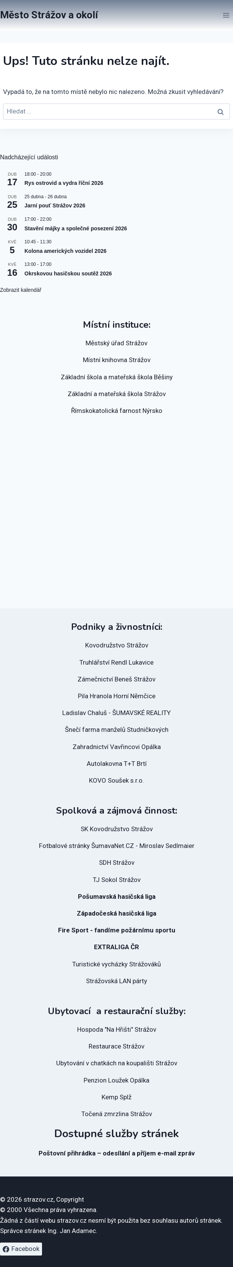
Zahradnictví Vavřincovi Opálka (117, 747)
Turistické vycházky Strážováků (116, 964)
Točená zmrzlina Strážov (116, 1114)
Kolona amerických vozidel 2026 (65, 251)
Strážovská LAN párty (116, 981)
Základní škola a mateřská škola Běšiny (117, 377)
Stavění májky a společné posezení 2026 (75, 228)
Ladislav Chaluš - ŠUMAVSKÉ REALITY (116, 713)
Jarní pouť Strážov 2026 (54, 205)
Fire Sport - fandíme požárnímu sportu (116, 930)
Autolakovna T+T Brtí (117, 763)
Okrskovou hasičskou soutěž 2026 (68, 273)
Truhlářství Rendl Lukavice (116, 662)
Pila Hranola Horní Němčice (116, 696)
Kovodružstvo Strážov (116, 645)
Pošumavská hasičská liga (116, 896)
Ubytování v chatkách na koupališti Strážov (116, 1063)
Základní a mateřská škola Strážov (117, 394)
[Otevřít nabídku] (226, 15)
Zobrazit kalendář (20, 290)
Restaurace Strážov (116, 1046)
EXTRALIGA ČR (116, 947)
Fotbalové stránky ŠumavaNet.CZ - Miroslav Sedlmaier (116, 846)
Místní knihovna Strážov (116, 360)
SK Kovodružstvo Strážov (117, 829)
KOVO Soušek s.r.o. (116, 780)
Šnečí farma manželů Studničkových (116, 729)
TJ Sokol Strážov (117, 880)
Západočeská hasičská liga (116, 913)
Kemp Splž (116, 1097)
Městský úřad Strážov (116, 343)
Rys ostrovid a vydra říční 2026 (63, 183)
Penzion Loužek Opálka (116, 1080)
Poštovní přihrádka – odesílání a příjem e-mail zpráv (117, 1153)
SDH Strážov (116, 862)
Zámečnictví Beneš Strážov (116, 679)
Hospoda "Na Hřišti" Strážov (116, 1029)
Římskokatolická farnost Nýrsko (116, 410)
